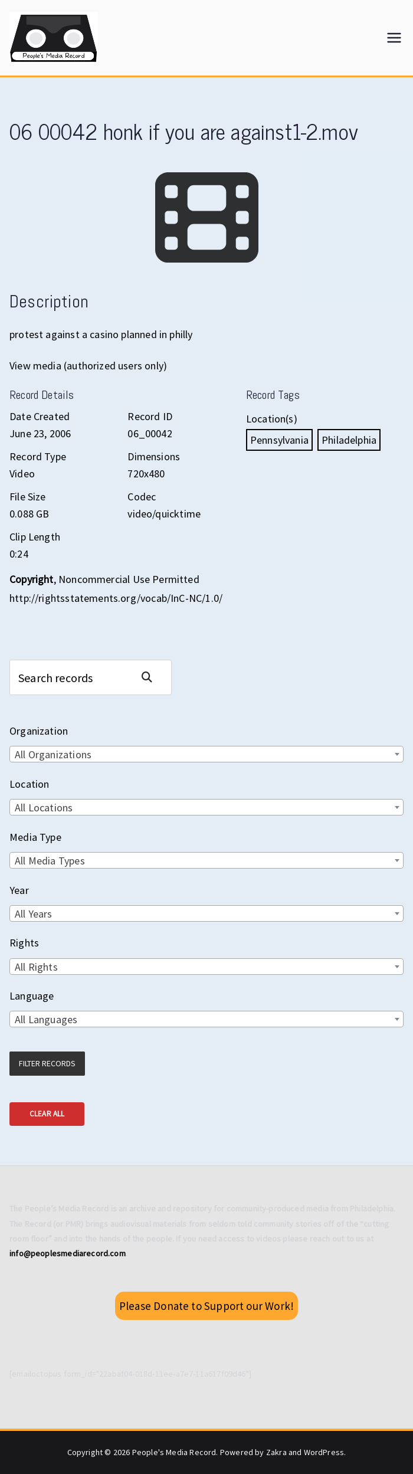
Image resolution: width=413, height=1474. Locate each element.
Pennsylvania (279, 440)
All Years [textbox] (34, 914)
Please (206, 1306)
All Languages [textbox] (46, 1019)
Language (31, 996)
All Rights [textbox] (36, 967)
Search (152, 677)
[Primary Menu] (394, 38)
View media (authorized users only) (88, 365)
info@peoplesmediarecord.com (67, 1253)
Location (29, 784)
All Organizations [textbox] (53, 754)
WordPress (324, 1452)
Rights (24, 942)
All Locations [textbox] (44, 807)
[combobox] (206, 754)
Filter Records (47, 1063)
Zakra (276, 1452)
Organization (38, 731)
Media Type (35, 837)
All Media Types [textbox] (50, 860)
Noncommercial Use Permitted (128, 579)
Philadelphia (349, 440)
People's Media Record (174, 1452)
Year (19, 890)
